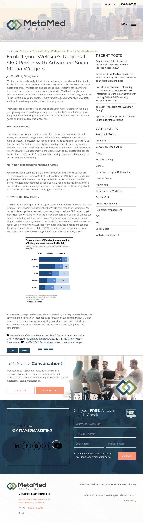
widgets (79, 341)
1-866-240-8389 (127, 4)
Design (39, 335)
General (100, 165)
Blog (16, 51)
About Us (82, 484)
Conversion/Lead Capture (22, 335)
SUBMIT (127, 455)
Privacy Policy (130, 500)
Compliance (102, 140)
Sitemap (132, 484)
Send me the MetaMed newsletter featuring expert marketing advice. (94, 455)
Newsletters (102, 184)
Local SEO (29, 341)
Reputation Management (38, 338)
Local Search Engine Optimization (60, 335)
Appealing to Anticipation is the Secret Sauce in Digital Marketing (115, 118)
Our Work (110, 484)
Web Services (96, 484)
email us (110, 4)
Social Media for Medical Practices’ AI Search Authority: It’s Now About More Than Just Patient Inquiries (116, 77)
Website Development (107, 235)
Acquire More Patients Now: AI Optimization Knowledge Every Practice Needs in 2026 (112, 64)
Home (10, 51)
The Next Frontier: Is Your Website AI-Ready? (115, 108)
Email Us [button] (50, 390)
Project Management (107, 203)
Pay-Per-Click (102, 197)
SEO (58, 338)
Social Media (67, 338)
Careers (121, 484)
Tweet (24, 350)
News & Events (103, 178)
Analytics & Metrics (106, 134)
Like (12, 350)
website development (64, 341)
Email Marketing (104, 159)
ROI (53, 338)
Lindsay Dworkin (32, 76)
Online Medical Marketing (109, 190)
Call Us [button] (20, 390)
